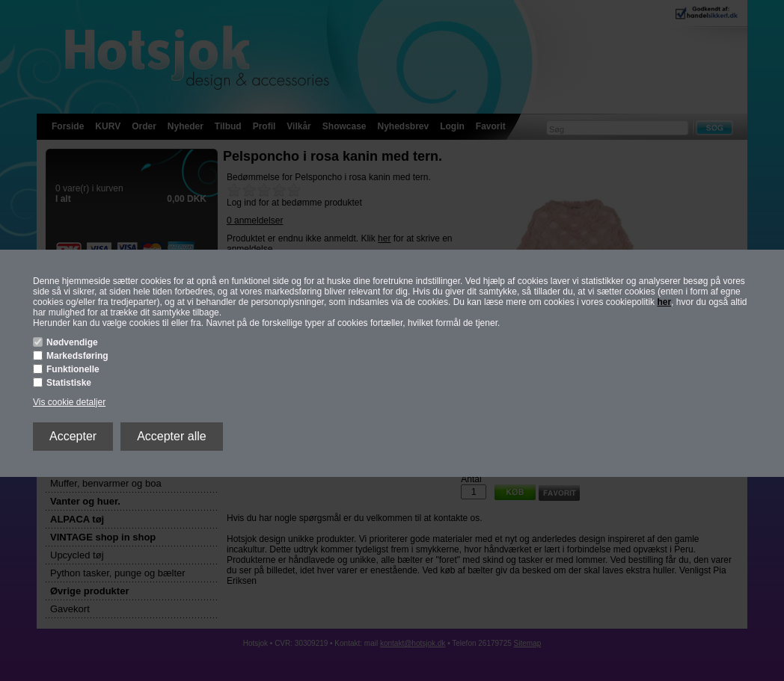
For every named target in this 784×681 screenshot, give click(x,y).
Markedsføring (77, 356)
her (664, 302)
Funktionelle (72, 369)
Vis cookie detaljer (69, 402)
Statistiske (68, 383)
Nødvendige (72, 342)
